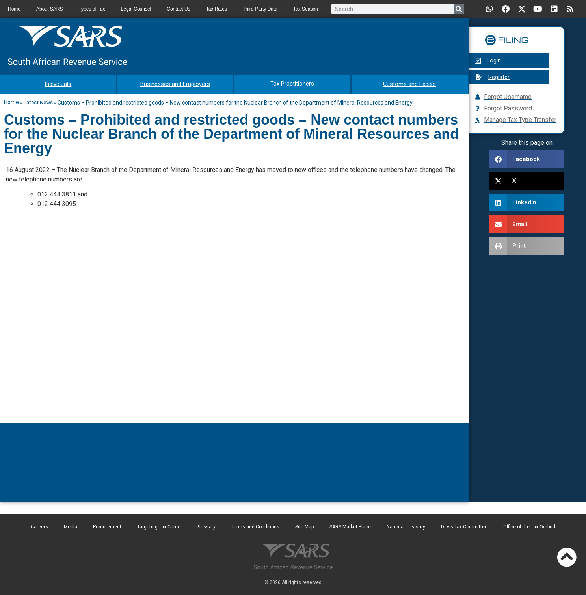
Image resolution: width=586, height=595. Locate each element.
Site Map (304, 526)
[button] (526, 159)
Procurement (107, 526)
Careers (39, 526)
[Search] (459, 9)
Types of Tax (91, 9)
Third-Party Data (260, 9)
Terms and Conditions (255, 526)
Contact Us (178, 9)
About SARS (49, 9)
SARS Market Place (350, 526)
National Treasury (406, 526)
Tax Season (305, 9)
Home (14, 9)
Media (70, 526)
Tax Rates (216, 9)
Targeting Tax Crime (158, 526)
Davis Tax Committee (464, 526)
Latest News (38, 101)
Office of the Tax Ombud (529, 526)
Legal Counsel (136, 9)
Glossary (206, 526)
